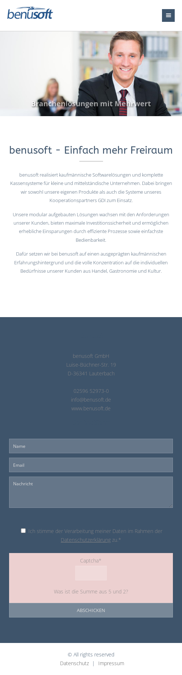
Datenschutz (74, 663)
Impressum (111, 663)
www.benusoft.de (91, 408)
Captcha (57, 560)
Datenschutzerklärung (86, 540)
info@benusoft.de (91, 399)
